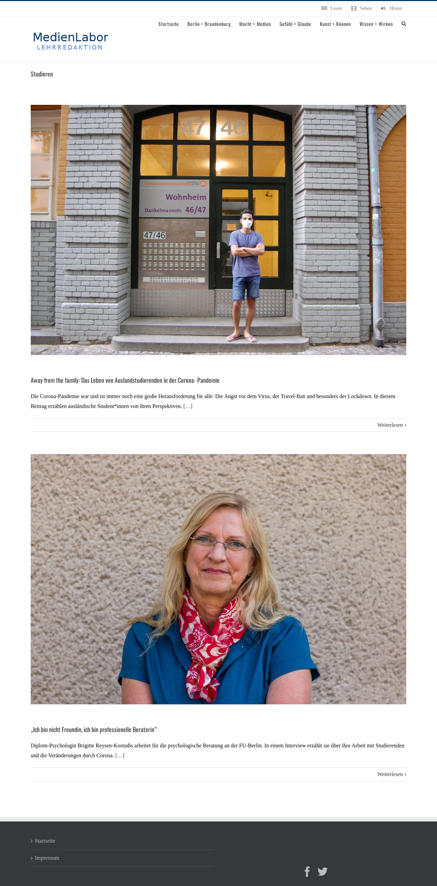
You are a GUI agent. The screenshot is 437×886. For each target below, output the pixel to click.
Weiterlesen (390, 425)
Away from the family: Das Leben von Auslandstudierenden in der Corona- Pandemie (125, 380)
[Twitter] (323, 872)
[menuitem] (331, 8)
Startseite (45, 841)
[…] (188, 406)
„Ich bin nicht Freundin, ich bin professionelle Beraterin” (94, 729)
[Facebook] (307, 872)
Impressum (47, 858)
